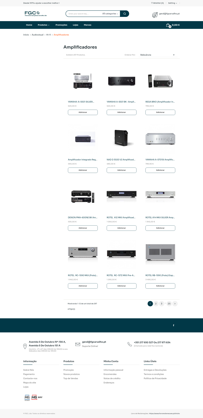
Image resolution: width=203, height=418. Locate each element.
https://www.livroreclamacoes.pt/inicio (164, 413)
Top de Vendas (70, 378)
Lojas (25, 387)
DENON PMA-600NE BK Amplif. (83, 217)
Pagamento (29, 374)
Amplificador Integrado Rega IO (83, 159)
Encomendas (110, 374)
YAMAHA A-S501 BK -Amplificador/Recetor (121, 102)
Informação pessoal (113, 370)
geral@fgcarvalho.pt (169, 13)
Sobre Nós (28, 370)
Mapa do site (29, 382)
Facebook (173, 325)
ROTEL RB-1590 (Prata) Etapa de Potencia (160, 275)
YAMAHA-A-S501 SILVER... (81, 102)
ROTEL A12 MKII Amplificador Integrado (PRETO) (121, 217)
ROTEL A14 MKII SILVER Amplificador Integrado (160, 217)
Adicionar (83, 112)
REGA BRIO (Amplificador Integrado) (160, 102)
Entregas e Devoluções (155, 370)
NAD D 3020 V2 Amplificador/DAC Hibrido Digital (121, 159)
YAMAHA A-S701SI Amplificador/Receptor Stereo (160, 159)
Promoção (68, 370)
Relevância (158, 55)
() (157, 3)
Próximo (175, 303)
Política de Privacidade (155, 378)
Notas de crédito (112, 378)
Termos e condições (154, 374)
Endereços (109, 382)
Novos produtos (71, 374)
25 (169, 303)
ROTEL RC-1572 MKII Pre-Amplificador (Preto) (121, 275)
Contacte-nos (30, 378)
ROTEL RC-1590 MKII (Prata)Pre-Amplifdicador (83, 275)
